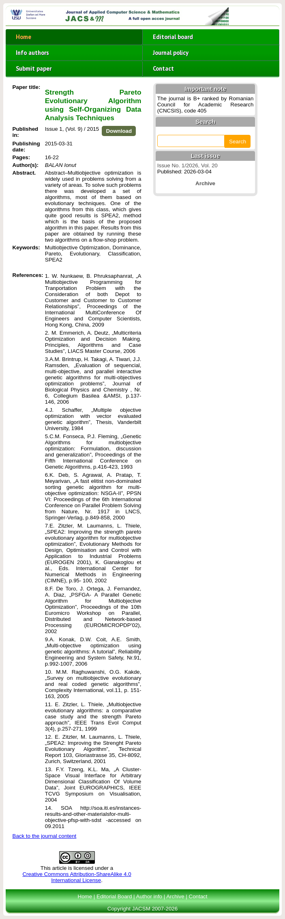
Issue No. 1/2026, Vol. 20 (187, 165)
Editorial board (173, 37)
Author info (149, 896)
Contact (163, 68)
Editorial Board (114, 896)
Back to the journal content (45, 836)
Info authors (32, 52)
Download (119, 131)
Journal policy (171, 52)
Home (23, 37)
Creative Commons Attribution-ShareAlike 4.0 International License (76, 877)
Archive (175, 896)
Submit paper (33, 68)
